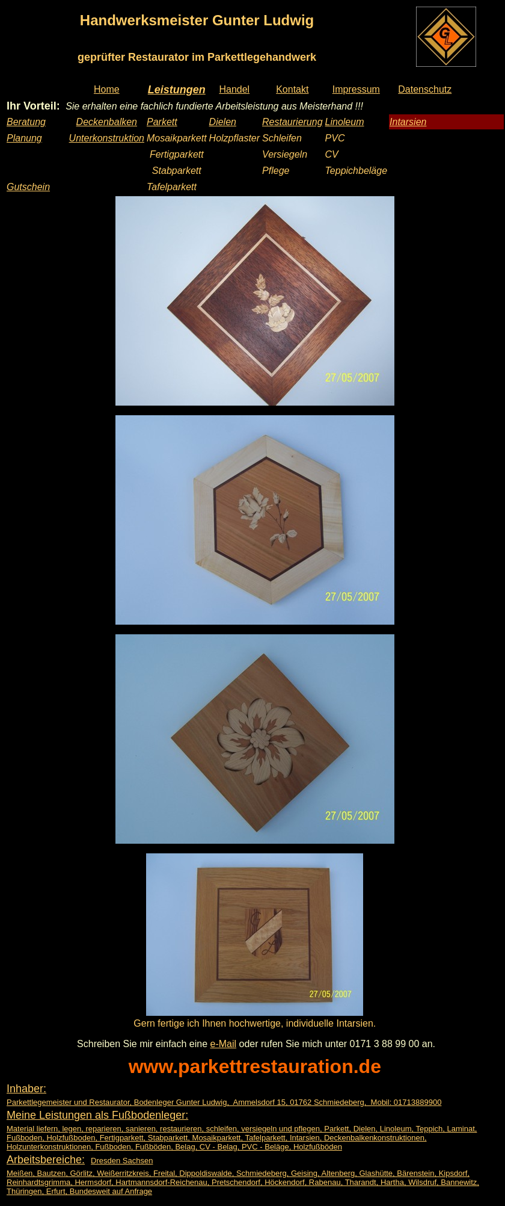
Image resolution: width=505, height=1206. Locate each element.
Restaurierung (292, 122)
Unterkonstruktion (106, 138)
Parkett (162, 122)
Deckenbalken (106, 122)
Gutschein (28, 187)
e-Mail (223, 1044)
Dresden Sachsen (122, 1160)
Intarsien (408, 122)
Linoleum (344, 122)
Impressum (356, 89)
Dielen (222, 122)
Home (107, 89)
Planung (24, 138)
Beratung (26, 122)
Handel (234, 89)
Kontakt (292, 89)
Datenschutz (424, 89)
